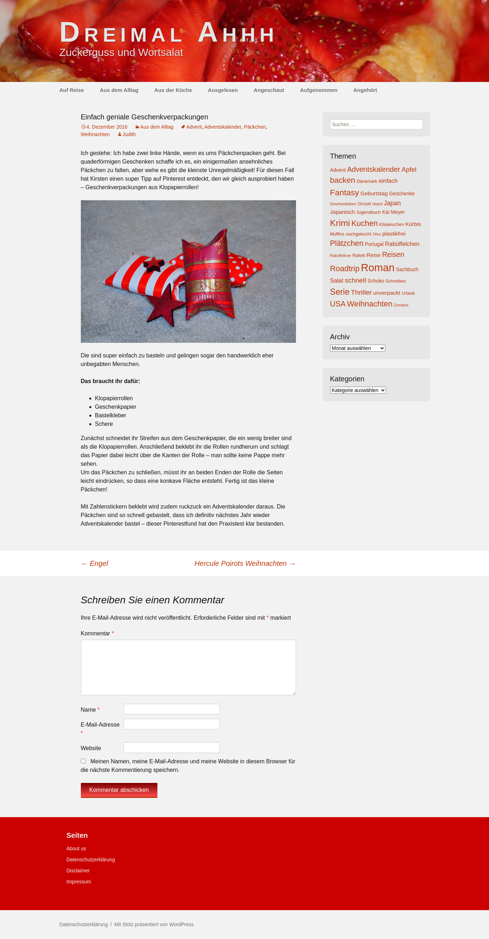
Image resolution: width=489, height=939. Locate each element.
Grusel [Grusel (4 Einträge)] (364, 203)
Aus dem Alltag (119, 90)
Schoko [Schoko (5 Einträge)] (376, 281)
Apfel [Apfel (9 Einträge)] (408, 169)
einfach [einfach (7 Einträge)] (388, 180)
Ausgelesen (223, 90)
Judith (129, 134)
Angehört (365, 90)
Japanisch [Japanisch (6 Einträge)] (342, 212)
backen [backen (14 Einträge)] (342, 180)
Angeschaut (269, 90)
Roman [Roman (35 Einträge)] (378, 267)
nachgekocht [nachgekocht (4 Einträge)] (358, 234)
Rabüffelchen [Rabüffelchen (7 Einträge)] (402, 244)
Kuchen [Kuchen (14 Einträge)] (365, 223)
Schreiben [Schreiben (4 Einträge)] (396, 281)
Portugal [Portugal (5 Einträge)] (374, 244)
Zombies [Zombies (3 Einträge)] (401, 305)
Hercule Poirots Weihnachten (245, 563)
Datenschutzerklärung (91, 859)
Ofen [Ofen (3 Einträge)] (377, 234)
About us (76, 848)
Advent (194, 127)
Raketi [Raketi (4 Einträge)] (358, 255)
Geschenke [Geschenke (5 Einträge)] (402, 193)
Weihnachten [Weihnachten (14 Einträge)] (369, 303)
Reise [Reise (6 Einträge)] (373, 255)
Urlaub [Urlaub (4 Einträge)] (408, 293)
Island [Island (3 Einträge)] (377, 204)
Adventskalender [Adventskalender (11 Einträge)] (373, 169)
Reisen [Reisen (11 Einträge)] (393, 254)
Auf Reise (71, 90)
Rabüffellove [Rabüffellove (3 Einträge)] (340, 255)
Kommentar (97, 633)
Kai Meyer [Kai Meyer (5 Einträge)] (393, 212)
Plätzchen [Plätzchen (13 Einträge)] (347, 243)
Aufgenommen (319, 90)
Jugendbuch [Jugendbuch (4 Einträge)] (368, 212)
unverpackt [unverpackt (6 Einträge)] (386, 293)
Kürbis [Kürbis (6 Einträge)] (413, 224)
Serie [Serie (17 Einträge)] (340, 291)
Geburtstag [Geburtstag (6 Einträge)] (374, 193)
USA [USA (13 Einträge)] (338, 304)
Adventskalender (222, 127)
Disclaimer (78, 870)
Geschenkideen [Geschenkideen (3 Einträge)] (343, 204)
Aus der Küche (173, 90)
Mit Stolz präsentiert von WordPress (154, 924)
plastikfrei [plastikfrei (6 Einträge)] (394, 234)
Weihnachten (95, 134)
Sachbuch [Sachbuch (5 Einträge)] (407, 269)
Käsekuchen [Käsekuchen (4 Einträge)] (391, 224)
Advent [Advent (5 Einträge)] (338, 170)
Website (91, 748)
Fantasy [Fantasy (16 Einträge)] (344, 192)
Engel (94, 563)
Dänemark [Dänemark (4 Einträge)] (367, 181)
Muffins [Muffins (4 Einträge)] (337, 234)
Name (90, 710)
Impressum (79, 881)
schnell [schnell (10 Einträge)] (355, 280)
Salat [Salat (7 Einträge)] (337, 280)
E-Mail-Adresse (100, 729)
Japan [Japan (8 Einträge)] (392, 203)
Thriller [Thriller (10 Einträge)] (361, 292)
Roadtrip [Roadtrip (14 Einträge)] (345, 268)
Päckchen (255, 127)
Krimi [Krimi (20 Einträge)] (340, 223)
